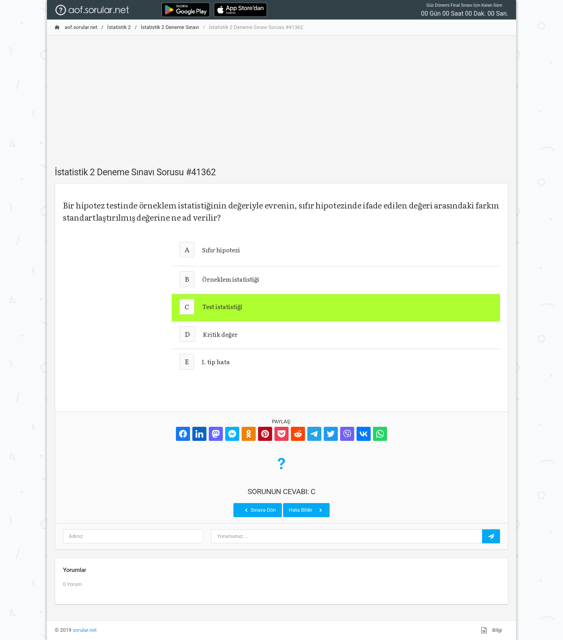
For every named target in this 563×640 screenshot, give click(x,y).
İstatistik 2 (119, 27)
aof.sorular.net (76, 27)
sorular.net (85, 630)
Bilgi (491, 630)
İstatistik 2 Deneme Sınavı (170, 27)
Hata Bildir (306, 510)
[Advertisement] (281, 96)
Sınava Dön (259, 510)
